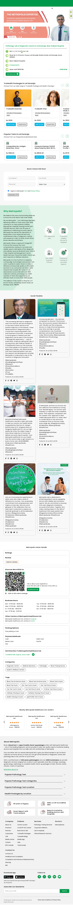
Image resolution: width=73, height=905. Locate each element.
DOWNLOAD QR (33, 590)
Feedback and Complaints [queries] (14, 857)
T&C (25, 191)
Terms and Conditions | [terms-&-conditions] (45, 900)
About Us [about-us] (8, 825)
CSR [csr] (6, 837)
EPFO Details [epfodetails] (9, 846)
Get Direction (12, 74)
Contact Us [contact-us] (9, 854)
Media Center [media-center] (9, 840)
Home (42, 52)
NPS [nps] (6, 866)
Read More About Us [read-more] (11, 770)
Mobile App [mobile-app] (21, 840)
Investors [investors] (8, 828)
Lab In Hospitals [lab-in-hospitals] (39, 831)
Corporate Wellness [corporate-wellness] (40, 828)
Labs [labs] (18, 843)
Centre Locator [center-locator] (22, 825)
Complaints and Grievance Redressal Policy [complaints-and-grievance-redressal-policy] (19, 860)
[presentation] (62, 85)
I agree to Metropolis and (25, 191)
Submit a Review (11, 562)
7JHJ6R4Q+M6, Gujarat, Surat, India (20, 655)
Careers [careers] (8, 843)
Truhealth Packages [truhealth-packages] (24, 834)
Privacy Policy (35, 191)
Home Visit (49, 52)
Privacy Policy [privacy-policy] (56, 900)
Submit (64, 891)
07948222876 (14, 65)
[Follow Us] (39, 877)
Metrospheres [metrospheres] (59, 825)
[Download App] (8, 877)
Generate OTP (13, 195)
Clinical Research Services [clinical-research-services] (42, 834)
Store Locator (59, 52)
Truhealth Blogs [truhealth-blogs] (22, 837)
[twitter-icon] (44, 877)
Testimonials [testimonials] (21, 846)
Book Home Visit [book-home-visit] (22, 831)
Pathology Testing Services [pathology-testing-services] (43, 825)
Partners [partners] (8, 831)
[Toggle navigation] (27, 24)
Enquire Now (23, 125)
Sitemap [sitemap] (8, 863)
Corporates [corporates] (9, 834)
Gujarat (33, 619)
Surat (33, 621)
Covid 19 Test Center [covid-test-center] (24, 828)
